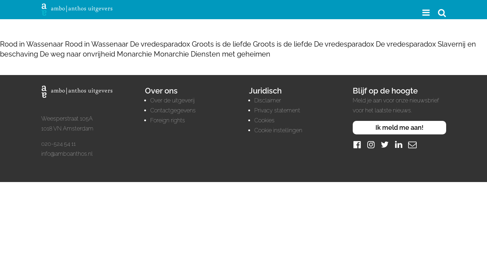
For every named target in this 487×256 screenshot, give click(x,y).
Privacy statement (277, 110)
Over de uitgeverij (172, 100)
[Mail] (412, 144)
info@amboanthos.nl (67, 153)
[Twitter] (384, 144)
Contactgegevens (173, 110)
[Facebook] (357, 144)
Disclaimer (267, 100)
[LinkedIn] (398, 144)
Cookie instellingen (278, 130)
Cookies (264, 120)
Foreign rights (167, 120)
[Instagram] (371, 144)
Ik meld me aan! (399, 127)
